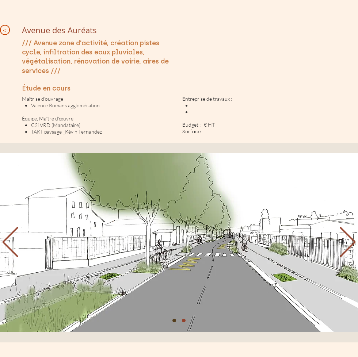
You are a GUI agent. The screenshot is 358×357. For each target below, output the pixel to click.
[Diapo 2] (184, 320)
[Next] (347, 242)
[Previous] (10, 242)
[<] (5, 30)
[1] (174, 320)
